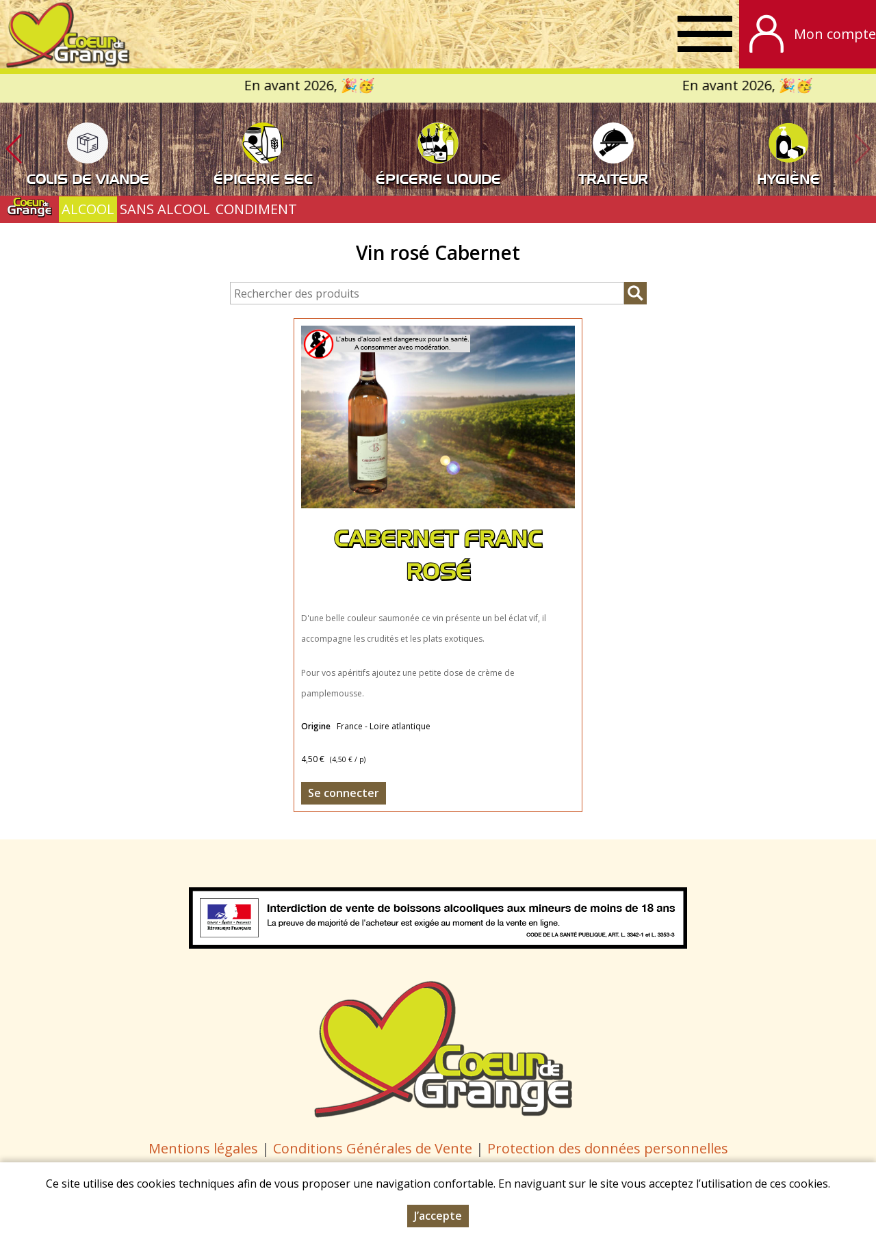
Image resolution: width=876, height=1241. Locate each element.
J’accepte (438, 1215)
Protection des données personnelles (607, 1148)
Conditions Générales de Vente (374, 1148)
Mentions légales (203, 1148)
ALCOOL (88, 209)
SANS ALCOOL (165, 209)
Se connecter (343, 792)
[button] (13, 149)
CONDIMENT (256, 209)
